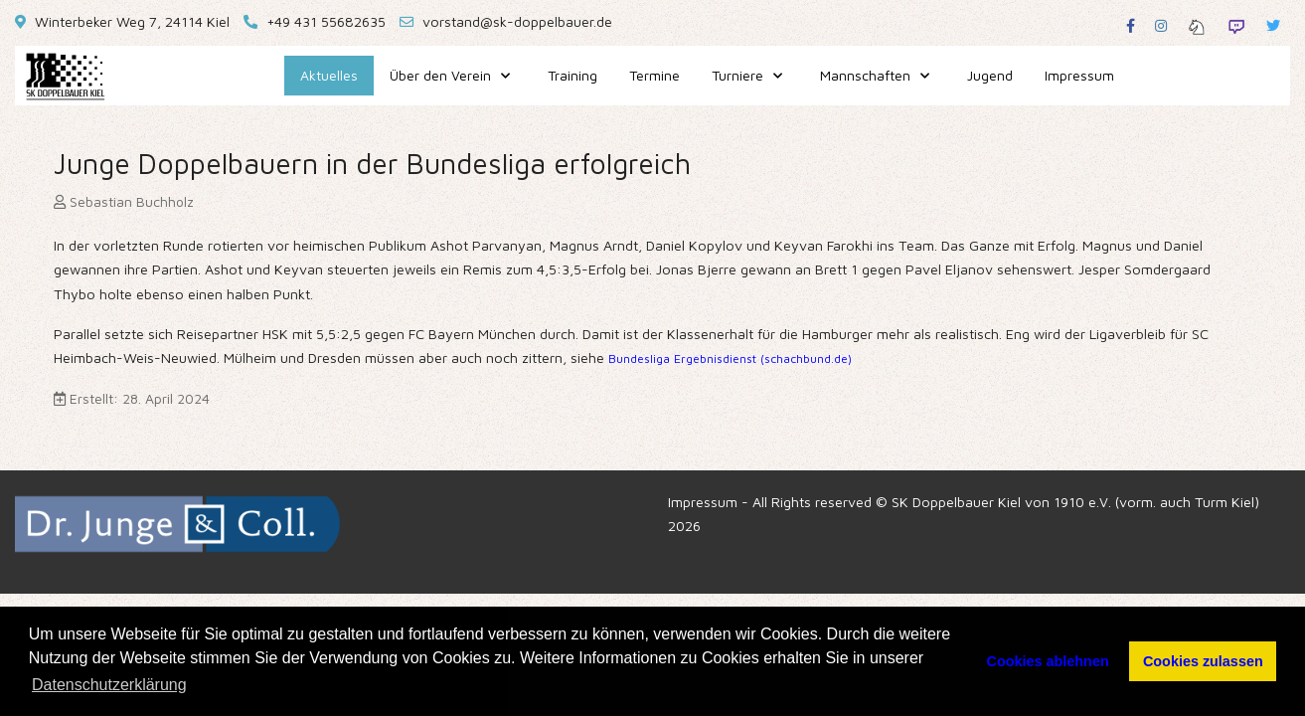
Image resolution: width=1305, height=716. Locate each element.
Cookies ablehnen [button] (1048, 661)
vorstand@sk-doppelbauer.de (517, 21)
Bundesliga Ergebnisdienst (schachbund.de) (730, 358)
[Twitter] (1273, 25)
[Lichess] (1197, 25)
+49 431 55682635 (326, 21)
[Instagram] (1161, 25)
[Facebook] (1130, 25)
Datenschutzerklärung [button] (109, 684)
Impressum (702, 501)
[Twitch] (1236, 25)
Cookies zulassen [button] (1203, 661)
